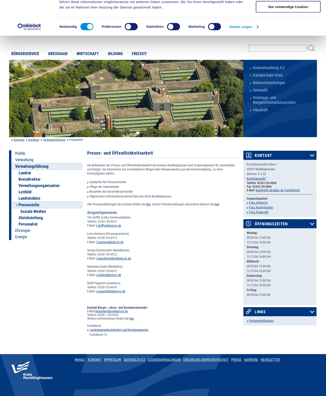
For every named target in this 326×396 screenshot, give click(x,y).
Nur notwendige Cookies (288, 38)
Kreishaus (33, 139)
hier (148, 204)
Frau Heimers (258, 202)
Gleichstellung (31, 218)
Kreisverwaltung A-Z (269, 68)
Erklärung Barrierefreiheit (205, 360)
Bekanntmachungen (269, 82)
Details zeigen (240, 58)
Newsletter (270, 360)
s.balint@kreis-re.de (108, 275)
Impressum (112, 360)
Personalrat (28, 224)
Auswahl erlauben (288, 25)
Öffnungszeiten (271, 224)
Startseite (19, 139)
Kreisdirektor (30, 179)
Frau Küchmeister (261, 207)
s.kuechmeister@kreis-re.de (113, 258)
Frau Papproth (258, 212)
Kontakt (263, 155)
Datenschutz (134, 360)
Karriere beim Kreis (268, 75)
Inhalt (80, 360)
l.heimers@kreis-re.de (110, 242)
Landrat (25, 173)
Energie (21, 237)
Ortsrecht (260, 90)
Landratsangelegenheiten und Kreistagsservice (119, 330)
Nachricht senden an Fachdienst (278, 190)
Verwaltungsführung (54, 139)
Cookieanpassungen (164, 360)
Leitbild (25, 192)
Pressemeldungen (261, 321)
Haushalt (260, 110)
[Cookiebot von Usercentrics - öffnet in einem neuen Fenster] (29, 57)
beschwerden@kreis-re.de (112, 311)
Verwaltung (24, 160)
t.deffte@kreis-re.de (108, 225)
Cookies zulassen (288, 11)
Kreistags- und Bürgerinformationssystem (274, 100)
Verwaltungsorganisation (39, 185)
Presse (236, 360)
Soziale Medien (33, 211)
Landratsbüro (29, 198)
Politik (20, 153)
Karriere (251, 360)
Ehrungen (22, 230)
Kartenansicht (256, 178)
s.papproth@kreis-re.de (110, 291)
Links (260, 312)
